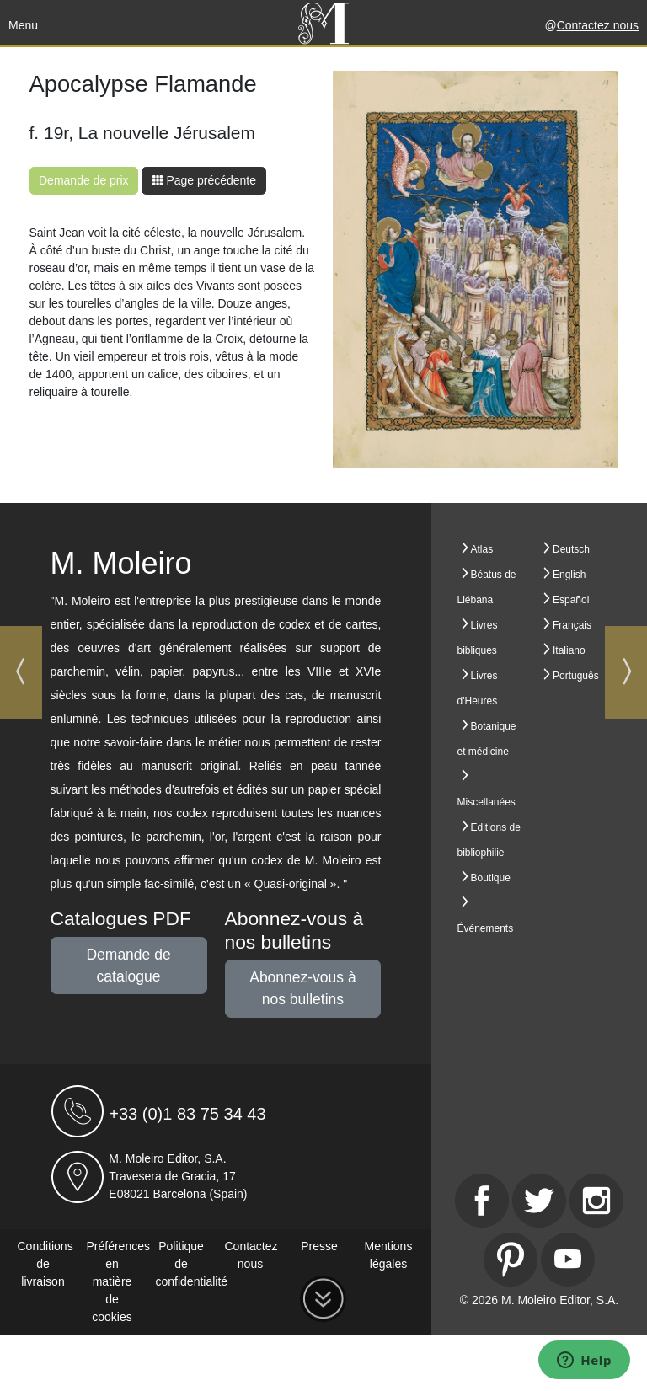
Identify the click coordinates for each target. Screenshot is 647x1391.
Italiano (569, 650)
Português (576, 676)
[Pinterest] (510, 1260)
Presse (319, 1246)
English (569, 574)
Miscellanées (486, 802)
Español (571, 600)
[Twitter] (539, 1201)
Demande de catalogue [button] (128, 965)
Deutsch (571, 549)
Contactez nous (598, 25)
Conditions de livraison (45, 1263)
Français (572, 625)
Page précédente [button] (204, 180)
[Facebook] (482, 1201)
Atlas (482, 549)
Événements (485, 928)
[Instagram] (596, 1201)
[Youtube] (568, 1260)
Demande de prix (84, 180)
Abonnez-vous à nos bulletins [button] (302, 988)
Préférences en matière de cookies (118, 1281)
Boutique (491, 878)
